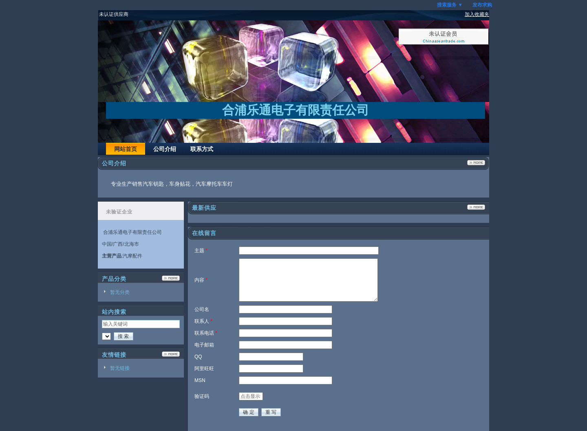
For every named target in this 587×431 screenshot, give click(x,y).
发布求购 (482, 5)
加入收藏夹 (477, 14)
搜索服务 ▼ (450, 5)
